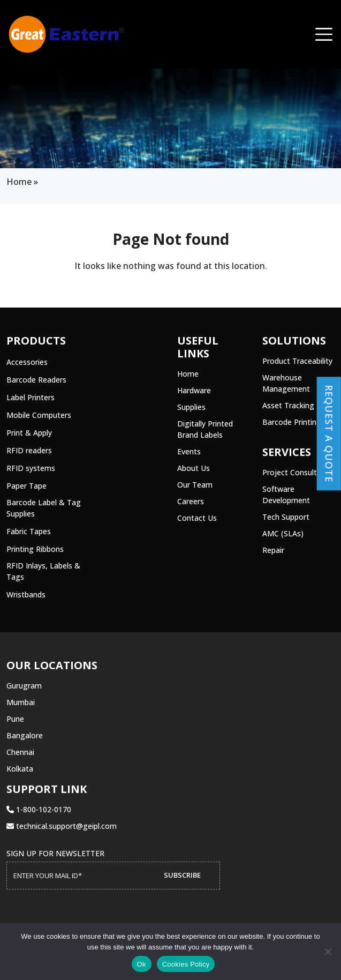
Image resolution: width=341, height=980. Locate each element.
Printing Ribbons (35, 549)
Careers (190, 501)
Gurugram (24, 685)
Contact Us (197, 518)
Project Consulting (295, 472)
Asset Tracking (288, 405)
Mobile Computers (38, 415)
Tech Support (285, 517)
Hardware (194, 390)
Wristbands (26, 594)
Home (19, 182)
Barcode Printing (291, 422)
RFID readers (29, 450)
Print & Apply (29, 433)
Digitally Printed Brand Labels (205, 429)
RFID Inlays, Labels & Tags (43, 571)
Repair (273, 550)
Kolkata (19, 769)
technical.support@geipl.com (61, 826)
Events (189, 451)
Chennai (20, 752)
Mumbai (20, 702)
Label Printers (30, 397)
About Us (193, 468)
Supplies (191, 407)
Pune (15, 719)
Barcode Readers (36, 380)
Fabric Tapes (28, 531)
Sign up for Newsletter (55, 853)
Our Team (195, 485)
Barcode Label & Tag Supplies (43, 508)
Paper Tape (26, 486)
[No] (327, 951)
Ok (141, 964)
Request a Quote (329, 433)
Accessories (27, 362)
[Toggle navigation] (324, 34)
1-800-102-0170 (38, 809)
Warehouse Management (286, 383)
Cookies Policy (186, 964)
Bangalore (24, 735)
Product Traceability (297, 361)
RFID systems (30, 468)
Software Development (286, 494)
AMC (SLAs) (283, 533)
